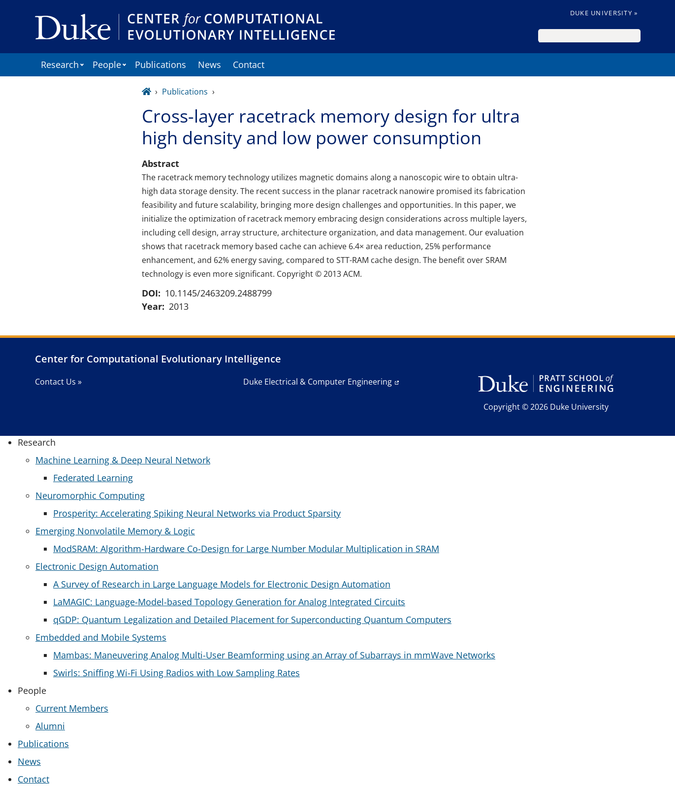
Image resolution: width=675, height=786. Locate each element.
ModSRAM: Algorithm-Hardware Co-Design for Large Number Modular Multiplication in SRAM (246, 549)
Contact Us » (58, 381)
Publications (160, 64)
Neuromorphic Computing (90, 495)
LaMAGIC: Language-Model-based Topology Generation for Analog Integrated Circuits (229, 602)
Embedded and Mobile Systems (100, 637)
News (209, 64)
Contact (248, 64)
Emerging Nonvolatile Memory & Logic (115, 531)
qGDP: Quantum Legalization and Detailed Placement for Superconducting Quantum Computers (252, 619)
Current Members (71, 708)
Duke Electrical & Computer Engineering (317, 381)
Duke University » (604, 12)
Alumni (50, 726)
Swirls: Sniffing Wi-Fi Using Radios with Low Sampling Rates (176, 673)
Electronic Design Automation (97, 566)
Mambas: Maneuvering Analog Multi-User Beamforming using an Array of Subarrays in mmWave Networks (274, 655)
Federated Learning (93, 478)
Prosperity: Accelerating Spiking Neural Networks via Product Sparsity (197, 513)
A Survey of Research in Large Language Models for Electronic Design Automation (221, 584)
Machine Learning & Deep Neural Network (122, 460)
